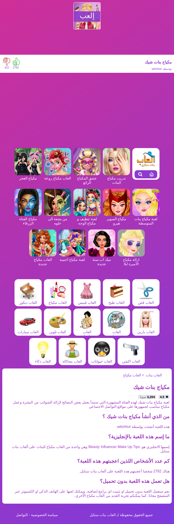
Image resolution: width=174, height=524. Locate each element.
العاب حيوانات (101, 359)
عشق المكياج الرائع (87, 178)
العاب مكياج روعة (57, 176)
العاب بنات (154, 375)
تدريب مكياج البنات (116, 178)
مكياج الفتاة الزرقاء (28, 219)
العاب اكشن (131, 359)
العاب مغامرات (87, 332)
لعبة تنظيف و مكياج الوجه (87, 219)
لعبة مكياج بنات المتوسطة (146, 219)
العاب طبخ (116, 300)
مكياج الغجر (28, 176)
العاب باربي (146, 330)
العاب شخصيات (116, 332)
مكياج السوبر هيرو (116, 219)
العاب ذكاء (43, 359)
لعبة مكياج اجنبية (72, 257)
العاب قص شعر (146, 302)
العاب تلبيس (87, 300)
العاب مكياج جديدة (42, 259)
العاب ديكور (28, 300)
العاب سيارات (28, 330)
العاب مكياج (57, 300)
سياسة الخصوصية (44, 515)
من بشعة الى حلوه (57, 219)
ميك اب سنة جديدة (101, 259)
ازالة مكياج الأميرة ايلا (131, 259)
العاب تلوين (57, 330)
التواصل (22, 515)
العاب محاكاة (72, 359)
